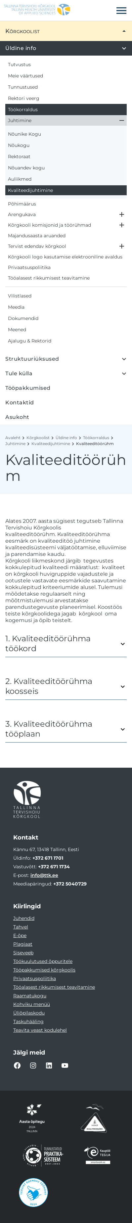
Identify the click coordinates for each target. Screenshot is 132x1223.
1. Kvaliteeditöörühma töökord (48, 644)
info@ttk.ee (44, 875)
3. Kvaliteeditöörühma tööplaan (48, 729)
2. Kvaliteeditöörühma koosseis (48, 686)
